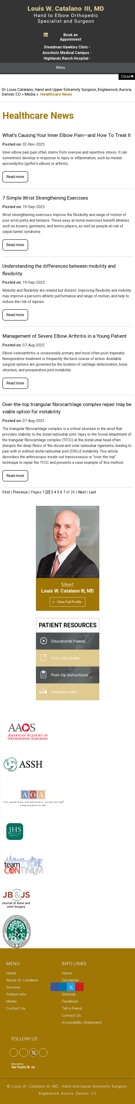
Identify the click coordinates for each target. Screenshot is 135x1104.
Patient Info (16, 994)
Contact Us (15, 1008)
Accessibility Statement (82, 1022)
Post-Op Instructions (69, 675)
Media (30, 94)
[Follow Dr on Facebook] (54, 987)
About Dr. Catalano (22, 980)
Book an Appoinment (70, 37)
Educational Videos (68, 641)
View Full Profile (69, 602)
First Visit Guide (65, 658)
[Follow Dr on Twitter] (71, 987)
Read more (15, 176)
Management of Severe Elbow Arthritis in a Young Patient (64, 336)
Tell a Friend (72, 1008)
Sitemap (69, 994)
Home (11, 973)
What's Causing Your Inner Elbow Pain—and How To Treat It (66, 135)
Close (126, 76)
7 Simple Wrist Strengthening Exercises (45, 198)
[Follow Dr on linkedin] (63, 987)
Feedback (70, 1001)
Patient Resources (67, 625)
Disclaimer (70, 980)
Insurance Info (64, 692)
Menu (66, 67)
